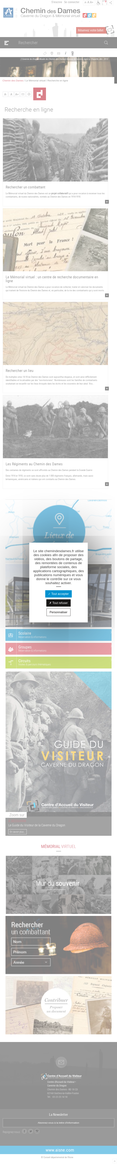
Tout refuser (58, 602)
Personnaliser (58, 612)
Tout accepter (58, 593)
